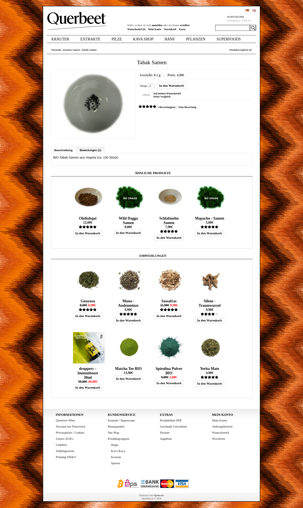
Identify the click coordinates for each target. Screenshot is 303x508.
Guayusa (88, 301)
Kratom (116, 457)
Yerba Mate (209, 369)
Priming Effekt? (66, 457)
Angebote (166, 438)
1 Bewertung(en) (166, 107)
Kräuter (60, 39)
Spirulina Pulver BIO (168, 371)
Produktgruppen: (119, 438)
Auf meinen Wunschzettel (167, 93)
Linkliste (61, 445)
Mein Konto (154, 29)
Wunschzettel (220, 432)
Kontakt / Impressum (121, 420)
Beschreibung (63, 150)
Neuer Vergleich (161, 96)
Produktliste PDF (171, 420)
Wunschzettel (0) (136, 29)
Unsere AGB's (64, 438)
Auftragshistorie (222, 426)
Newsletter (219, 438)
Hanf (170, 39)
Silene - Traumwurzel (210, 303)
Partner (165, 432)
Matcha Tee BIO (128, 369)
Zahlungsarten (65, 451)
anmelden (157, 25)
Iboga (114, 445)
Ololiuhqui (87, 218)
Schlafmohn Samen (169, 220)
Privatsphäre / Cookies (70, 432)
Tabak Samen (89, 49)
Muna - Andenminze (128, 303)
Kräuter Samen (71, 49)
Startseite (56, 49)
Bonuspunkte (116, 426)
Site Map (113, 432)
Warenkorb (170, 29)
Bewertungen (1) (90, 150)
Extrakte (90, 39)
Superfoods (229, 39)
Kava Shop (143, 39)
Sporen (115, 463)
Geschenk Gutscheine (173, 426)
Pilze (117, 39)
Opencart (159, 495)
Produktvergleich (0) (240, 49)
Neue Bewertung (187, 107)
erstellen (184, 25)
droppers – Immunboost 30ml (87, 373)
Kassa (182, 29)
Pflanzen (195, 39)
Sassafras (169, 301)
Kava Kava (118, 451)
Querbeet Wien (65, 420)
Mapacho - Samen (209, 218)
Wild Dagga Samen (128, 220)
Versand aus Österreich (70, 426)
